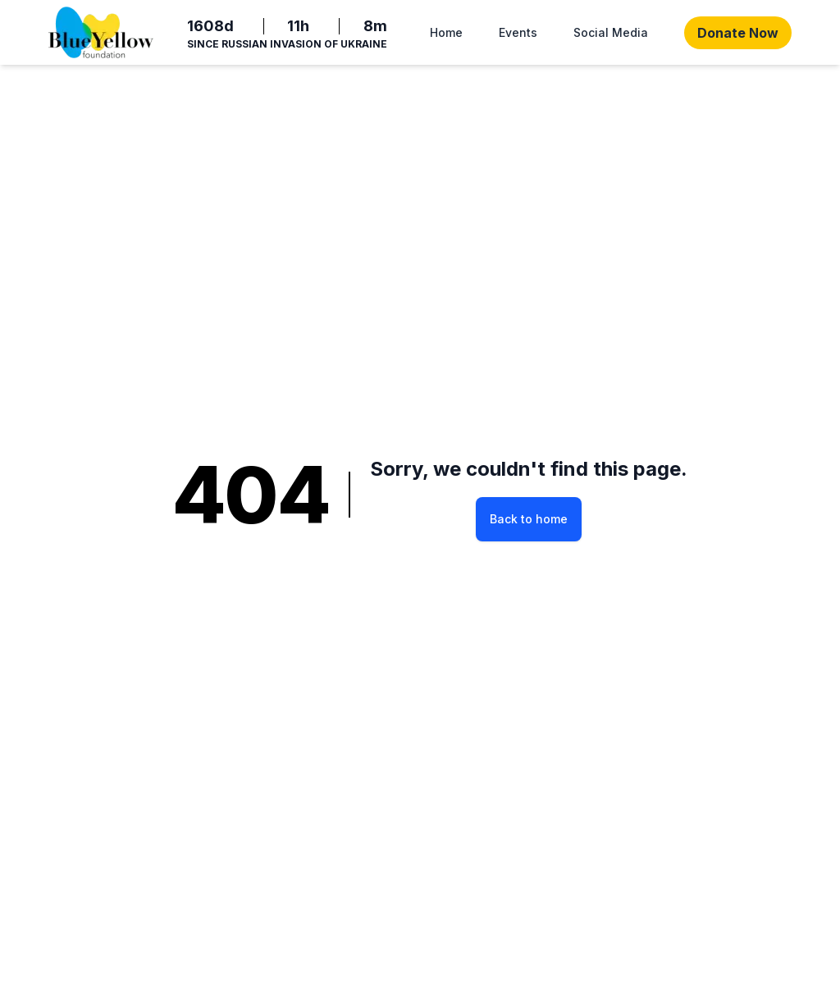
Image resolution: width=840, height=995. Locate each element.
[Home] (100, 32)
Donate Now (737, 33)
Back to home (529, 519)
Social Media (610, 32)
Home (446, 32)
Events (518, 32)
